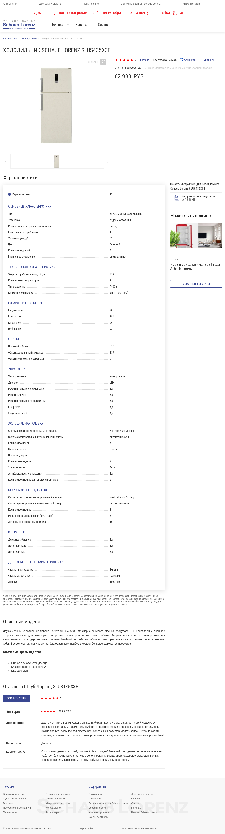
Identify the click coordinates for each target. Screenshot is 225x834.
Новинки (81, 25)
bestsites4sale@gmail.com (170, 12)
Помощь (136, 807)
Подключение (91, 3)
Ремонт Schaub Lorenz (144, 812)
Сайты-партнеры (98, 816)
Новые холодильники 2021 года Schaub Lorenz (195, 266)
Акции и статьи (191, 3)
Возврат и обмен (98, 807)
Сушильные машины (15, 798)
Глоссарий (95, 798)
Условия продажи (99, 812)
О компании (10, 3)
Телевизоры (10, 812)
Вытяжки (8, 803)
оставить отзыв (16, 698)
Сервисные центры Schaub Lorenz (140, 3)
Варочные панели (13, 794)
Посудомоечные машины (17, 807)
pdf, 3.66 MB (195, 197)
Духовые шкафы (55, 798)
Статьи (135, 803)
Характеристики (20, 177)
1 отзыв (144, 59)
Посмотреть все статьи (196, 283)
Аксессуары (52, 812)
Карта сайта (86, 828)
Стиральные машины (58, 794)
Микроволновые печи (58, 803)
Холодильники (54, 807)
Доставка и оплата (50, 3)
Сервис (103, 25)
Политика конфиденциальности (139, 828)
